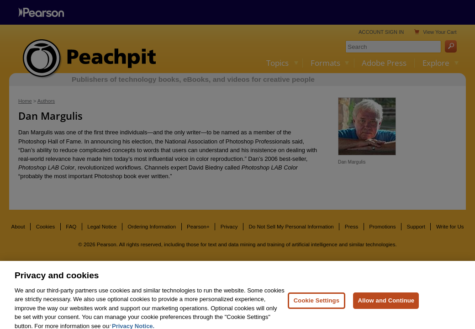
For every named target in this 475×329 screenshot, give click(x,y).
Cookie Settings (316, 308)
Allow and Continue (386, 308)
